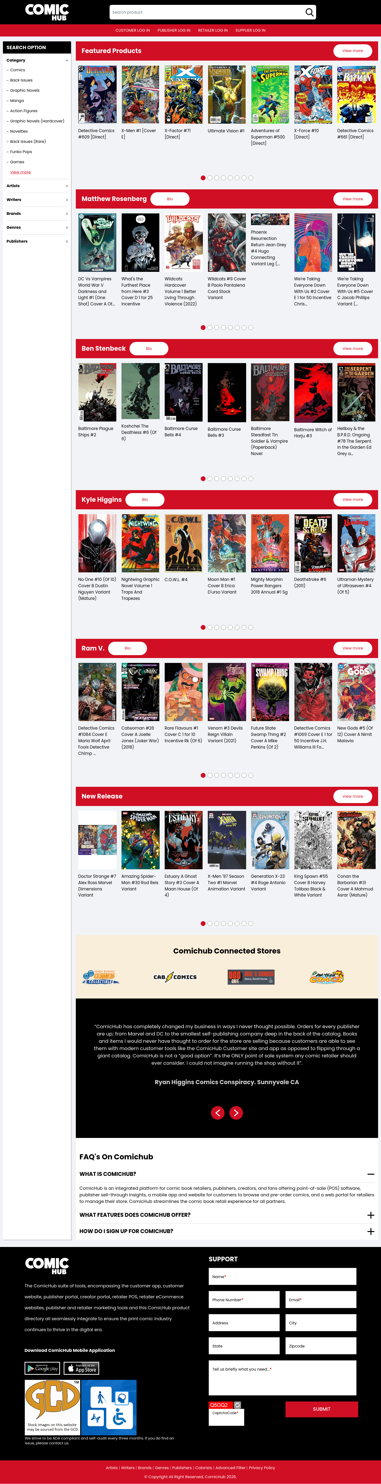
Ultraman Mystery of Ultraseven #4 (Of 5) (355, 586)
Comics (17, 70)
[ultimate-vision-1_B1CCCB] (227, 94)
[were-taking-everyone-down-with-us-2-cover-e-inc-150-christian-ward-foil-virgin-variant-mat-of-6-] (313, 243)
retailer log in (213, 30)
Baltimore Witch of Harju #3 (313, 433)
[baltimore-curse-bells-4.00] (184, 392)
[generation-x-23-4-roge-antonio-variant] (270, 840)
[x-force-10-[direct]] (313, 94)
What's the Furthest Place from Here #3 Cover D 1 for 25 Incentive (137, 291)
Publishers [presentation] (17, 241)
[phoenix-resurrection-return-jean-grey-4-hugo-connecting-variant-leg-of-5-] (270, 219)
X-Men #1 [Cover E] (138, 134)
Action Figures (23, 111)
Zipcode (297, 1346)
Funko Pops (21, 152)
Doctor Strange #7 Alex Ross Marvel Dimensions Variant (97, 886)
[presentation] (352, 51)
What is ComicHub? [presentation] (107, 1174)
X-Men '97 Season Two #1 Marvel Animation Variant (226, 883)
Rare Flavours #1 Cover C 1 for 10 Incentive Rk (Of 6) (183, 735)
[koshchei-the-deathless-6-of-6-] (140, 391)
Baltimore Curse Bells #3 (224, 433)
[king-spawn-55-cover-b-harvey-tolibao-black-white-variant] (313, 840)
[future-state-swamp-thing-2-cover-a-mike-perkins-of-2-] (270, 692)
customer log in (133, 30)
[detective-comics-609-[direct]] (97, 94)
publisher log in (174, 30)
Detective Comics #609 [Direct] (96, 134)
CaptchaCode (225, 1413)
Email (295, 1300)
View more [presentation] (352, 51)
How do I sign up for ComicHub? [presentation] (126, 1232)
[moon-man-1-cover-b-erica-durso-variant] (227, 543)
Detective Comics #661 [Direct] (355, 134)
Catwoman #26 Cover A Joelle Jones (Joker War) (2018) (140, 738)
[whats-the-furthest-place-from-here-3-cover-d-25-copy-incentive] (140, 243)
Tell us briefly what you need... (242, 1369)
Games (17, 162)
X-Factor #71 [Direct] (177, 134)
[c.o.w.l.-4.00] (184, 543)
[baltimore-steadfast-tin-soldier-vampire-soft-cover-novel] (270, 392)
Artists (112, 1468)
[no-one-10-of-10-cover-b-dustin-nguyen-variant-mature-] (97, 543)
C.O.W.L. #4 (176, 580)
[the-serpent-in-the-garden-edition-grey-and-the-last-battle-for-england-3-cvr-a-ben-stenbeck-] (356, 392)
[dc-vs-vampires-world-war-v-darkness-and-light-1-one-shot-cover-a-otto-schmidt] (97, 243)
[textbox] (213, 12)
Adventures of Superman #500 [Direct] (268, 137)
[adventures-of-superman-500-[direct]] (270, 94)
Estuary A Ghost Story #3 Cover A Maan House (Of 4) (182, 886)
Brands (145, 1468)
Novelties (19, 131)
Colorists (203, 1468)
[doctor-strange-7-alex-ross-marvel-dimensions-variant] (97, 840)
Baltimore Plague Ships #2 (95, 432)
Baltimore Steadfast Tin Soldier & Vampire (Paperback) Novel (269, 441)
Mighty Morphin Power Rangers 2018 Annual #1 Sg (269, 586)
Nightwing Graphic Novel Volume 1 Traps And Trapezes (140, 589)
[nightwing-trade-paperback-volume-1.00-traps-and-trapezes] (140, 543)
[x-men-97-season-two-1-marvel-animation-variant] (227, 840)
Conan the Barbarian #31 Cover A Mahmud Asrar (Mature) (355, 886)
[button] (203, 178)
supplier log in (250, 30)
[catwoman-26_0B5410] (140, 692)
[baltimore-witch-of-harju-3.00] (313, 393)
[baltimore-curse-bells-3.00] (227, 392)
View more (20, 172)
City (293, 1323)
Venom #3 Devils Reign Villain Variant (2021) (225, 735)
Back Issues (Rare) (28, 141)
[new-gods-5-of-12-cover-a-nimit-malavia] (356, 692)
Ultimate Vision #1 (226, 131)
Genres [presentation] (14, 227)
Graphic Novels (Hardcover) (37, 121)
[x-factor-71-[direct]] (184, 94)
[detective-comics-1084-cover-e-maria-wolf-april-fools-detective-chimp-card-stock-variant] (97, 692)
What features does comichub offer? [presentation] (134, 1215)
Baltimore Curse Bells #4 (181, 432)
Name (219, 1277)
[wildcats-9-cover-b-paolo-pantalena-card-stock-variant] (227, 243)
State (217, 1346)
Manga (17, 100)
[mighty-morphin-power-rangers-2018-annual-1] (270, 543)
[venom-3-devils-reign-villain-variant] (227, 692)
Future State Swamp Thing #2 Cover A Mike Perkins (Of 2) (268, 738)
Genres (162, 1468)
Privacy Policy (262, 1468)
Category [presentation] (16, 60)
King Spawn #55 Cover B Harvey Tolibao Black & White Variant (311, 886)
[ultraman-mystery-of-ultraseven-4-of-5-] (356, 543)
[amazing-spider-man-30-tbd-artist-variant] (140, 840)
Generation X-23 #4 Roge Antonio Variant (268, 883)
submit (322, 1409)
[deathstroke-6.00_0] (313, 543)
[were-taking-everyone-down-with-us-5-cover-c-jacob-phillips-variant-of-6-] (356, 243)
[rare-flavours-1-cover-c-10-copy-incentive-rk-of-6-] (184, 692)
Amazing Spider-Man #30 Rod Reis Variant (139, 883)
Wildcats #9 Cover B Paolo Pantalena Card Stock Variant (224, 288)
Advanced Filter (231, 1468)
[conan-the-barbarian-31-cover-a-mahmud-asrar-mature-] (356, 840)
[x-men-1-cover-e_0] (140, 94)
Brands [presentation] (14, 213)
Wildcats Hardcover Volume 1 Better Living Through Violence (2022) (181, 291)
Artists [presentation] (13, 186)
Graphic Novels (25, 90)
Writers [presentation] (14, 199)
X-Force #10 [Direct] (306, 134)
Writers (128, 1468)
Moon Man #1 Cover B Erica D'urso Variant (222, 586)
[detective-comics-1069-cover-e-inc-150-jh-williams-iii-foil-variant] (313, 692)
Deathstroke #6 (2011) (310, 583)
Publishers (182, 1468)
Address (220, 1323)
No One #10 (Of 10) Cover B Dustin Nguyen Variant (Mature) (97, 589)
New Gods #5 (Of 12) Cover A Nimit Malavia (355, 735)
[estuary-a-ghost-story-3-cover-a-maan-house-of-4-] (184, 840)
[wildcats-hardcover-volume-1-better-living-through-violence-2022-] (184, 243)
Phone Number (227, 1300)
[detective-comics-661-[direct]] (356, 94)
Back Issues (21, 80)
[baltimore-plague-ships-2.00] (97, 392)
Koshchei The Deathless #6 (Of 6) (138, 433)
